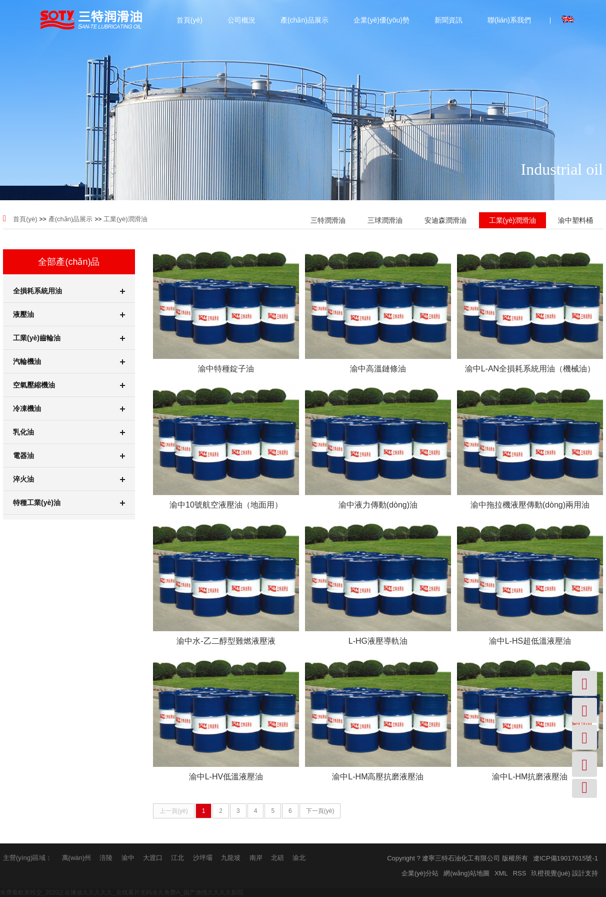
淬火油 (69, 479)
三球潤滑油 (385, 220)
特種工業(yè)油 (69, 503)
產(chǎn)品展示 (304, 20)
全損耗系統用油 (69, 291)
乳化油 (69, 432)
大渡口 (152, 857)
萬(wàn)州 (77, 857)
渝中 (128, 857)
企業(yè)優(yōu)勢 (382, 20)
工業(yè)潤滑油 (125, 219)
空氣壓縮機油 (69, 385)
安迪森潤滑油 (445, 220)
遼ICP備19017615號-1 (565, 858)
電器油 (69, 456)
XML (501, 873)
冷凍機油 (69, 408)
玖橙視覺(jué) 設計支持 (564, 873)
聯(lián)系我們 (509, 20)
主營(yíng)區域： (27, 857)
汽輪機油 (69, 361)
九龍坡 (230, 857)
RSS (519, 873)
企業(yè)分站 (420, 873)
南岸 (256, 857)
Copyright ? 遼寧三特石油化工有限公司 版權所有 (457, 858)
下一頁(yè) (320, 810)
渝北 (299, 857)
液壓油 (69, 314)
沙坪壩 (202, 857)
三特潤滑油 (328, 220)
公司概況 (242, 20)
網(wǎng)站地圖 (467, 873)
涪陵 (106, 857)
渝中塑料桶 (575, 220)
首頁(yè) (189, 20)
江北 (177, 857)
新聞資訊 (448, 20)
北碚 (277, 857)
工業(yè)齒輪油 (69, 338)
